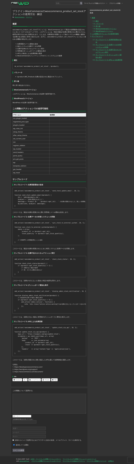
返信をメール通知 (20, 445)
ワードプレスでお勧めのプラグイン (74, 461)
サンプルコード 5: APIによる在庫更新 (109, 60)
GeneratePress (24, 461)
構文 (97, 21)
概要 (93, 18)
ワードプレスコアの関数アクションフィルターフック (79, 459)
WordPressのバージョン (104, 31)
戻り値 (98, 26)
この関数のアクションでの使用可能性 (105, 34)
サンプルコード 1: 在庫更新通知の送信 (108, 41)
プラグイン (29, 17)
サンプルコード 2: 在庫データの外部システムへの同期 (108, 46)
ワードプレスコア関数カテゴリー (95, 3)
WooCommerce (19, 17)
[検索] (81, 3)
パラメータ (99, 24)
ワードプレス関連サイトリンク (96, 461)
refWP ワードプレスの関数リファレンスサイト (46, 459)
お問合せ (111, 461)
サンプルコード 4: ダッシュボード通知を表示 (108, 56)
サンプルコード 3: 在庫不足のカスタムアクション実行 (108, 51)
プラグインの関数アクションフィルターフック (46, 461)
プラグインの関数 (116, 3)
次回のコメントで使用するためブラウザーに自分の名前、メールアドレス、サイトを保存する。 (49, 440)
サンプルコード (97, 36)
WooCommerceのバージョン (106, 29)
